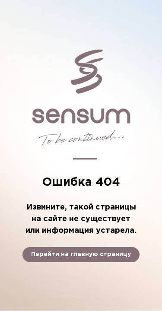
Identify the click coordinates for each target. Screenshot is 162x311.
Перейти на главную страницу (81, 254)
